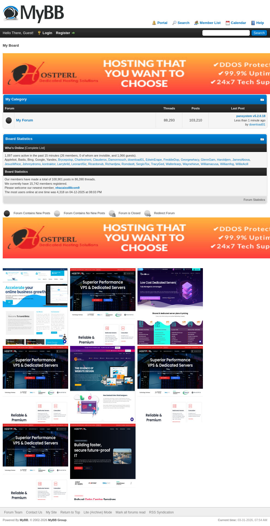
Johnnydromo (31, 164)
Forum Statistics (254, 199)
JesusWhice (13, 164)
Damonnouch (117, 159)
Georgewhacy (190, 159)
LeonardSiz (79, 164)
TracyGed (157, 164)
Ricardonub (95, 164)
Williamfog (227, 164)
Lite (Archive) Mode (98, 512)
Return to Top (70, 512)
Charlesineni (82, 159)
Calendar (238, 23)
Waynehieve (191, 164)
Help (260, 23)
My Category (16, 99)
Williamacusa (209, 164)
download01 (257, 124)
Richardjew (112, 164)
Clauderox (100, 159)
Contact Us (34, 512)
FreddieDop (171, 159)
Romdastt (128, 164)
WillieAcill (242, 164)
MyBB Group (57, 520)
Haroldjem (224, 159)
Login (47, 33)
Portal (162, 23)
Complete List (35, 148)
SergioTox (142, 164)
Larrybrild (63, 164)
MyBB (24, 520)
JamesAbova (241, 159)
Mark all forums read (130, 512)
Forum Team (13, 512)
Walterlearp (173, 164)
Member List (210, 23)
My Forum (24, 120)
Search (183, 23)
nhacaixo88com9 (67, 187)
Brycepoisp (65, 159)
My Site (51, 512)
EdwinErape (154, 159)
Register (63, 33)
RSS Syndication (161, 512)
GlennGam (208, 159)
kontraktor (48, 164)
